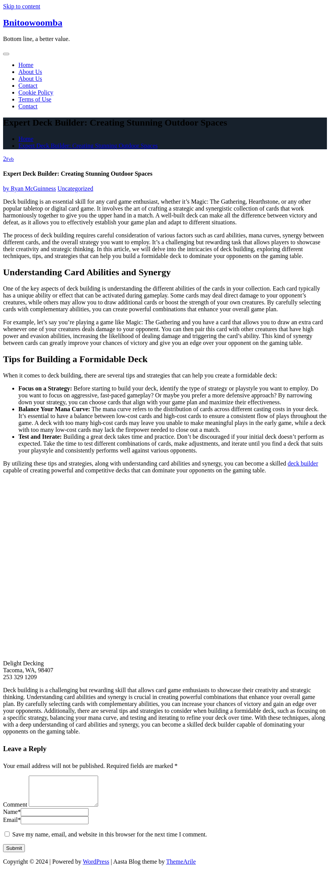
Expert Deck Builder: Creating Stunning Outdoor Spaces (88, 145)
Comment (15, 810)
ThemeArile (181, 867)
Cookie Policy (35, 92)
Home (25, 65)
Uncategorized (75, 188)
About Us (30, 72)
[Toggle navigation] (6, 54)
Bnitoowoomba (32, 23)
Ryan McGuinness (29, 188)
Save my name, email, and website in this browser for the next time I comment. (109, 840)
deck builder (303, 463)
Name (12, 817)
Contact (28, 85)
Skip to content (21, 6)
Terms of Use (34, 99)
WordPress (96, 867)
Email (12, 825)
